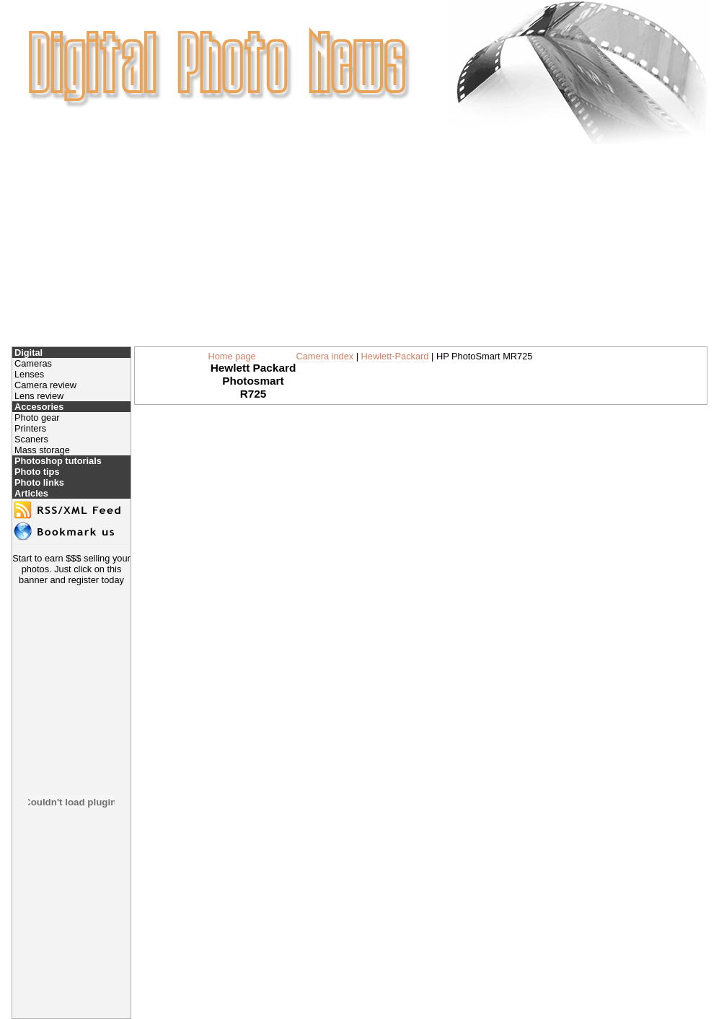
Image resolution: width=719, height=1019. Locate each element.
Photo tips (37, 471)
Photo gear (37, 417)
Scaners (31, 439)
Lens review (38, 395)
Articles (31, 493)
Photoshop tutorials (58, 460)
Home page (232, 356)
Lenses (29, 374)
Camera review (45, 385)
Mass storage (42, 450)
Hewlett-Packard (395, 356)
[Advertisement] (360, 245)
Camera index (325, 356)
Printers (30, 428)
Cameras (33, 363)
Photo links (39, 482)
